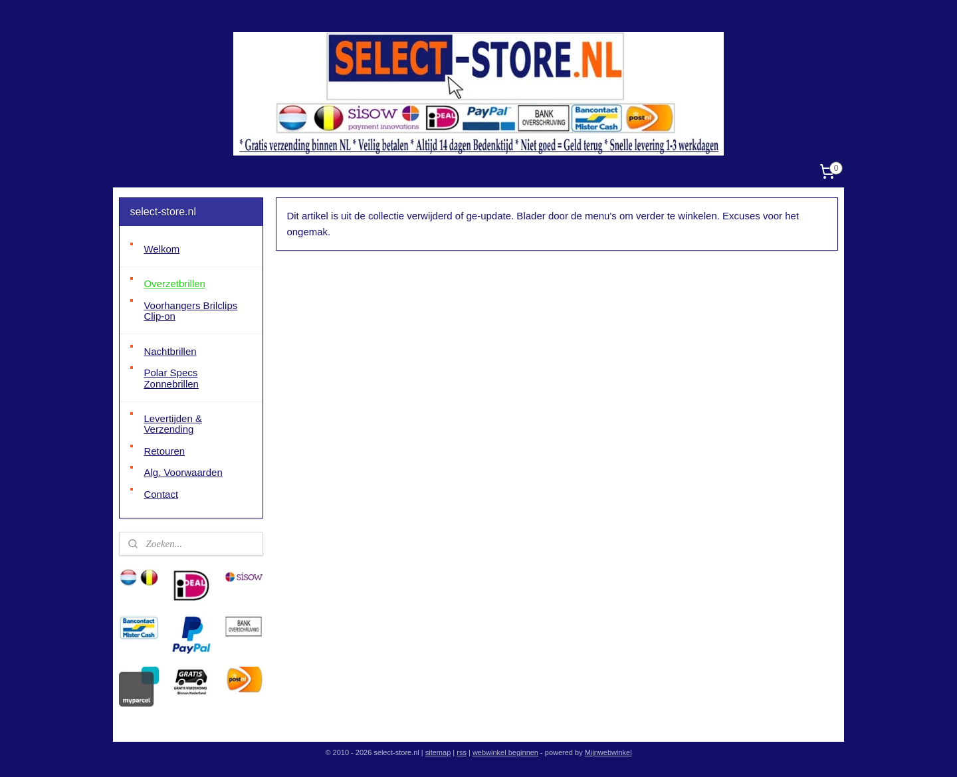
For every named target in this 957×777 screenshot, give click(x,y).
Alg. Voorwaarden (183, 472)
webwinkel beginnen (505, 752)
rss (462, 752)
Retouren (164, 451)
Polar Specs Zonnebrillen (171, 378)
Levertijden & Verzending (173, 424)
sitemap (438, 752)
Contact (161, 494)
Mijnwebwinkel (608, 752)
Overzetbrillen (174, 283)
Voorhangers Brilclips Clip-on (190, 311)
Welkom (161, 249)
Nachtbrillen (170, 351)
